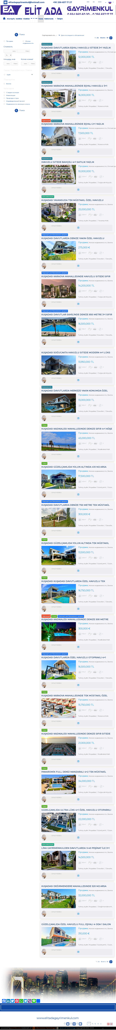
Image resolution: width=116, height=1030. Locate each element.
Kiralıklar (26, 19)
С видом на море (11, 92)
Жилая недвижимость (28, 42)
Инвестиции (9, 95)
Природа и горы (11, 98)
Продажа (8, 41)
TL (93, 1024)
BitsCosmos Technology (43, 1028)
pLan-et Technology (66, 1028)
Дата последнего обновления (71, 35)
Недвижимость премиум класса (17, 104)
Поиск (40, 19)
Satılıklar (19, 19)
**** (99, 2)
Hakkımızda (48, 19)
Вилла (7, 84)
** (93, 2)
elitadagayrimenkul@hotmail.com (26, 2)
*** (88, 2)
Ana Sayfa (11, 19)
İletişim (60, 19)
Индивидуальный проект (14, 101)
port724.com (16, 1028)
